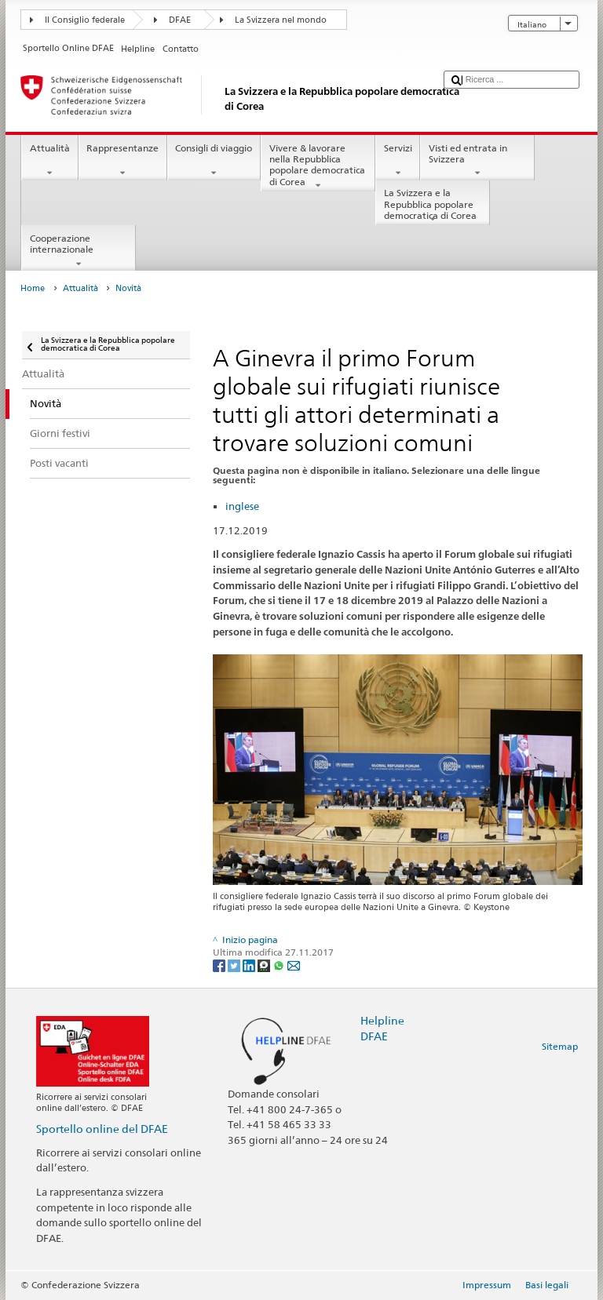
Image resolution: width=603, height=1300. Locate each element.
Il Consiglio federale (85, 20)
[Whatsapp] (279, 964)
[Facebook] (220, 964)
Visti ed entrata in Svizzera (477, 161)
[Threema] (265, 964)
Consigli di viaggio (214, 161)
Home (32, 288)
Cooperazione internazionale (78, 251)
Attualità (49, 161)
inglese (242, 506)
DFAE (180, 20)
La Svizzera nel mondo (281, 20)
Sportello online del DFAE (102, 1128)
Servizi (397, 161)
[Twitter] (235, 964)
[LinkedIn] (250, 964)
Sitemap (560, 1046)
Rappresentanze (122, 161)
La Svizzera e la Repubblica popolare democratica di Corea (432, 206)
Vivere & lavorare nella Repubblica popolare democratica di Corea (318, 166)
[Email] (293, 964)
